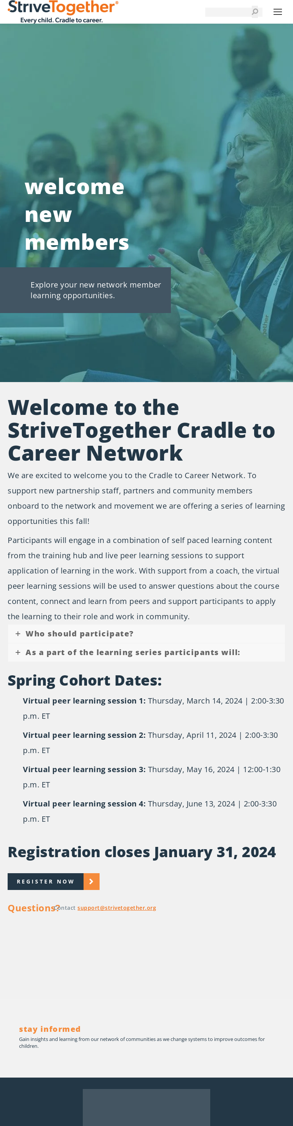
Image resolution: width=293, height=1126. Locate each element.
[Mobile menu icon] (277, 11)
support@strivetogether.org (116, 907)
